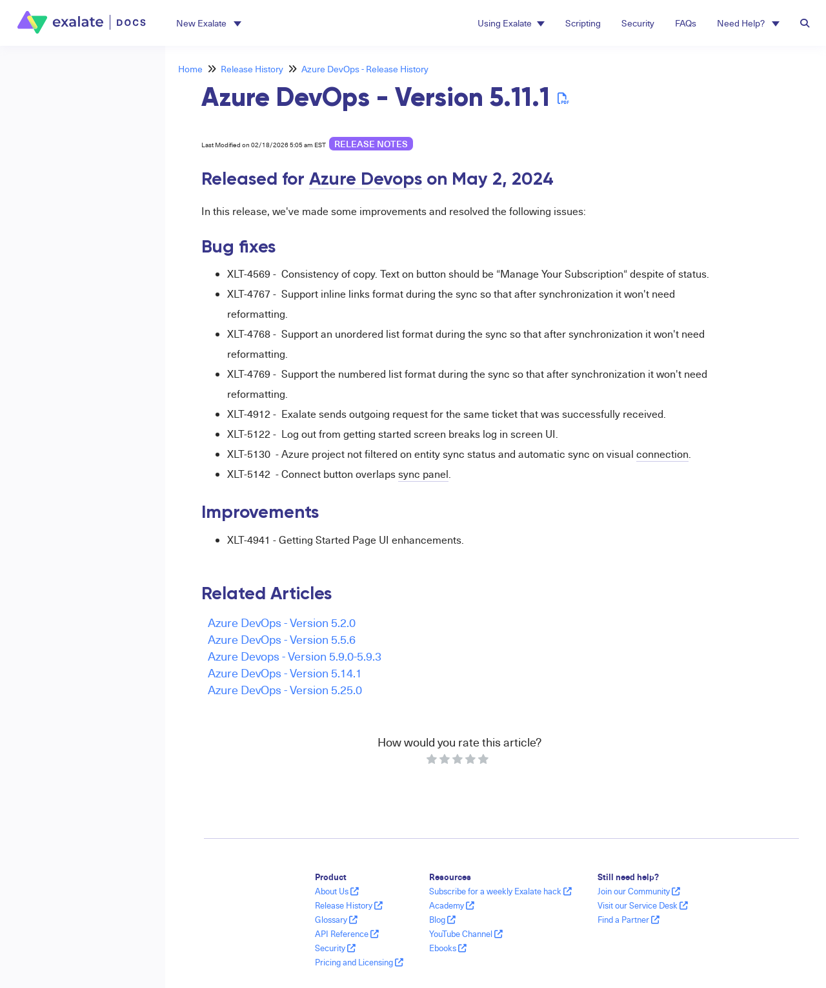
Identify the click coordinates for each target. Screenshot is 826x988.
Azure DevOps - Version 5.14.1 (285, 672)
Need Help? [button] (748, 23)
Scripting (583, 23)
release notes (371, 144)
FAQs (685, 23)
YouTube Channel (466, 934)
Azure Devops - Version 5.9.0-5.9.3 (294, 656)
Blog (442, 919)
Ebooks (448, 948)
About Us (337, 891)
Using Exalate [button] (511, 23)
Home (190, 69)
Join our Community (639, 891)
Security (637, 23)
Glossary (336, 919)
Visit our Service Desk (643, 905)
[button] (209, 23)
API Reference (347, 934)
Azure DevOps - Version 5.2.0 (282, 622)
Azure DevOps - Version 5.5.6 (282, 639)
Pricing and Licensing (359, 962)
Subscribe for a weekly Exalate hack (500, 891)
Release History (252, 69)
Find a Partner (629, 919)
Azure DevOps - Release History (364, 69)
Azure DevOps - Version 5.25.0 (285, 689)
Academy (451, 905)
